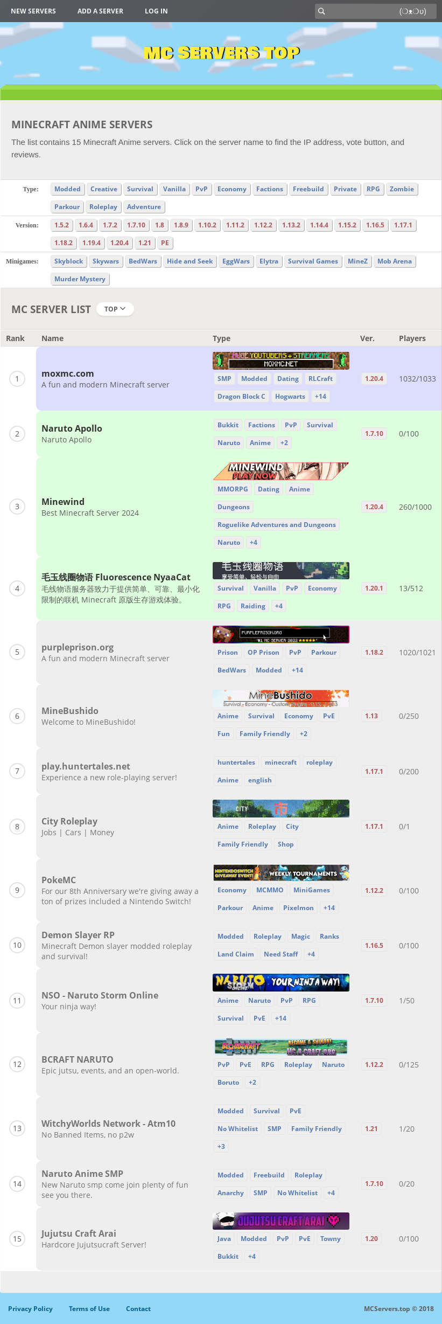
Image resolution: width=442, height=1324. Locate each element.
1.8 (159, 225)
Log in (156, 11)
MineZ (358, 261)
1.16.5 (375, 225)
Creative (103, 188)
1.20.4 (119, 242)
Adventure (144, 206)
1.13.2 (291, 225)
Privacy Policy (30, 1308)
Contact (138, 1308)
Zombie (402, 188)
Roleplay (103, 206)
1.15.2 (347, 225)
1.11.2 (235, 225)
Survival (140, 188)
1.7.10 (136, 225)
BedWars (143, 261)
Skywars (106, 261)
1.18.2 (63, 242)
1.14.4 (319, 225)
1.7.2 (110, 225)
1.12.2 (263, 225)
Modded (67, 188)
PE (165, 242)
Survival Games (313, 261)
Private (345, 188)
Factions (269, 188)
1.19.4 (91, 242)
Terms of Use (89, 1308)
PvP (201, 188)
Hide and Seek (190, 261)
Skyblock (68, 261)
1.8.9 (181, 225)
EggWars (236, 261)
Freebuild (308, 188)
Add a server (100, 11)
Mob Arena (394, 261)
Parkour (67, 206)
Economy (232, 188)
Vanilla (174, 188)
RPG (373, 188)
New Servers (33, 11)
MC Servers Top (221, 53)
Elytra (268, 261)
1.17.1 (403, 225)
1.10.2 (207, 225)
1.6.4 (86, 225)
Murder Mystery (80, 278)
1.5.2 (61, 225)
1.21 (144, 242)
